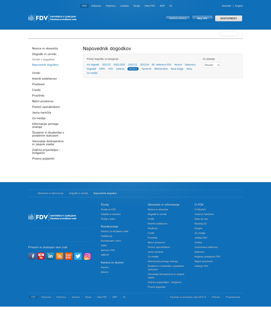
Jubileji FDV (201, 238)
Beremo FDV (108, 250)
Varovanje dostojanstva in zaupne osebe (47, 143)
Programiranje (233, 297)
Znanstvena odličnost (206, 247)
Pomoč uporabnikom (46, 106)
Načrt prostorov (42, 101)
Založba (124, 6)
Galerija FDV (201, 266)
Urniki (36, 72)
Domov (31, 193)
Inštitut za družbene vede (114, 231)
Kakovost (96, 6)
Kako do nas (201, 219)
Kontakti (226, 6)
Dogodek (91, 69)
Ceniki (36, 89)
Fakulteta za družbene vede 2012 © (188, 297)
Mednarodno (161, 69)
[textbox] (218, 34)
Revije (136, 6)
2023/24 (144, 65)
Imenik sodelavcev (44, 78)
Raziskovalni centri (111, 241)
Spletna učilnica (178, 18)
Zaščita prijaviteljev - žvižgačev (46, 151)
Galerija (120, 69)
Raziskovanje (109, 226)
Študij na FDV (108, 209)
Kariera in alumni (112, 262)
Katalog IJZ (201, 224)
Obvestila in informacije (50, 193)
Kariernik (146, 69)
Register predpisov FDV (207, 257)
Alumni (178, 65)
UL (170, 6)
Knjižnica (111, 6)
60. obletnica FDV (161, 65)
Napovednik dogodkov (45, 65)
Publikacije (106, 236)
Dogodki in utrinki (44, 54)
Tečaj (189, 69)
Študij (105, 204)
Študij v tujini (108, 219)
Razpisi (198, 228)
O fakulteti (200, 209)
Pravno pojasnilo (43, 158)
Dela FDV (150, 6)
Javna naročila (41, 112)
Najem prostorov (204, 261)
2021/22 (106, 65)
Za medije (39, 118)
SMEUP (105, 255)
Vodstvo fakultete (204, 214)
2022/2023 (119, 65)
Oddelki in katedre (111, 214)
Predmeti (38, 84)
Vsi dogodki (93, 65)
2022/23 (132, 65)
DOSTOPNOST (228, 18)
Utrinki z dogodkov (43, 59)
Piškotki (216, 297)
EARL (102, 69)
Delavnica (190, 65)
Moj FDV (202, 18)
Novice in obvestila (45, 48)
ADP (162, 6)
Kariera (133, 69)
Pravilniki (38, 95)
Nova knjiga (177, 69)
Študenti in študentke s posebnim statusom (48, 134)
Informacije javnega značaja (45, 125)
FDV (84, 6)
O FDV (199, 204)
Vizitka (198, 242)
